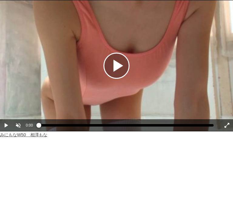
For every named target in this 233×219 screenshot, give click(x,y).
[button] (18, 125)
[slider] (126, 126)
